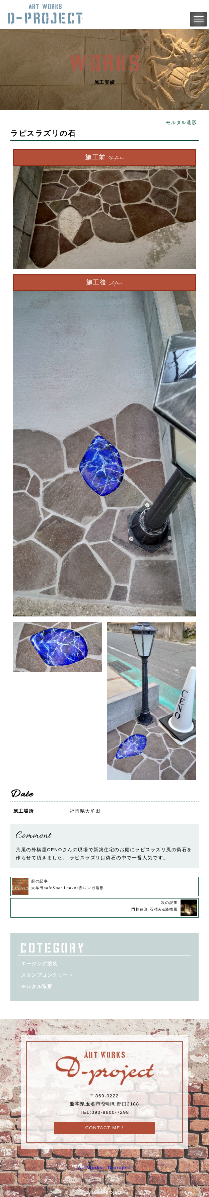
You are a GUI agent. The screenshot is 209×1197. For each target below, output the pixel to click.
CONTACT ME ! (104, 1127)
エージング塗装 (39, 963)
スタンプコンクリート (47, 975)
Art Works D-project (104, 1167)
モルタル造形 (181, 122)
